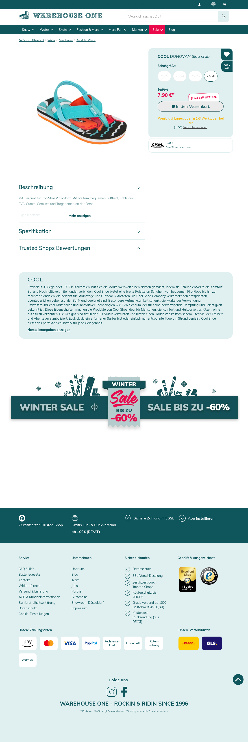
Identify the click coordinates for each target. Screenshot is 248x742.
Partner (77, 591)
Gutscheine (80, 597)
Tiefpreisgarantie (100, 4)
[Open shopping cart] (224, 4)
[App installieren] (197, 518)
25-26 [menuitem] (195, 76)
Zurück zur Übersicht (31, 40)
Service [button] (24, 558)
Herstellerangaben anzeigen (49, 330)
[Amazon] (28, 643)
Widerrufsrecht (30, 586)
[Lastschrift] (133, 643)
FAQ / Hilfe (26, 569)
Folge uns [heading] (118, 679)
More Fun (117, 29)
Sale (157, 29)
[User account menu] (200, 4)
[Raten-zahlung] (154, 643)
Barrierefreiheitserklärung (37, 602)
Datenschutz (28, 608)
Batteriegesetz (29, 574)
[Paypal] (91, 643)
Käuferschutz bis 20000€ (138, 4)
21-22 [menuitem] (164, 76)
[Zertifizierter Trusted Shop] (187, 581)
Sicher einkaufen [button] (137, 558)
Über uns (78, 569)
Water (46, 29)
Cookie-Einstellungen (34, 614)
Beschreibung (36, 187)
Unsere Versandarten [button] (194, 630)
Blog (171, 29)
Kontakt (24, 580)
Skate (65, 29)
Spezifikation (35, 230)
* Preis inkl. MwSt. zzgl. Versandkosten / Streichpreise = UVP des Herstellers (124, 711)
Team (75, 580)
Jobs (75, 586)
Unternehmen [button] (81, 558)
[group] (44, 521)
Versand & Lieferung (33, 591)
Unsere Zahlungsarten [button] (35, 630)
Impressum (79, 608)
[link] (111, 696)
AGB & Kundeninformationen (39, 597)
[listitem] (145, 569)
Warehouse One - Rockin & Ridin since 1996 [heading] (124, 703)
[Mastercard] (49, 643)
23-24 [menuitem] (180, 76)
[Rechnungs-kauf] (112, 643)
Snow (28, 29)
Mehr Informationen (195, 127)
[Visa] (70, 643)
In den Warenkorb (190, 106)
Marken (139, 29)
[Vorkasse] (28, 660)
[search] (172, 16)
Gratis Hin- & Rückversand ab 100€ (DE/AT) (51, 4)
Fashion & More (90, 29)
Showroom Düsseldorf (88, 602)
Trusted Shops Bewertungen (54, 247)
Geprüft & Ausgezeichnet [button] (196, 558)
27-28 (211, 76)
